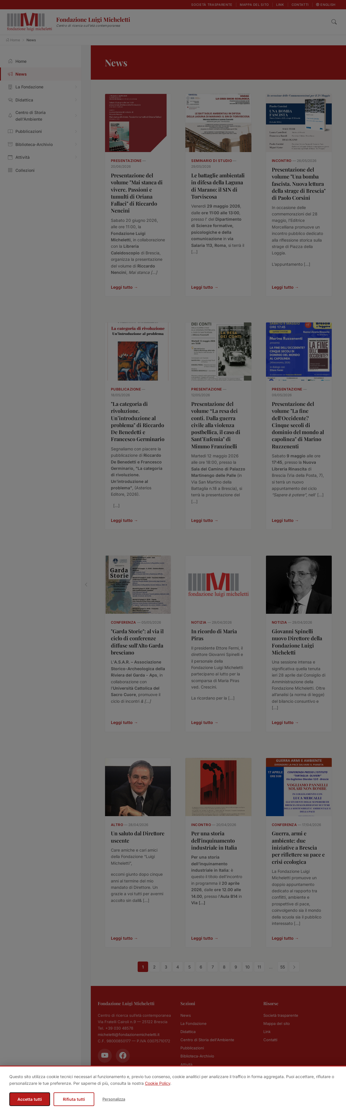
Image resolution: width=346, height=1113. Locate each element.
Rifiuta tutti (74, 1099)
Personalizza (113, 1099)
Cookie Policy (157, 1083)
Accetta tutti (29, 1099)
